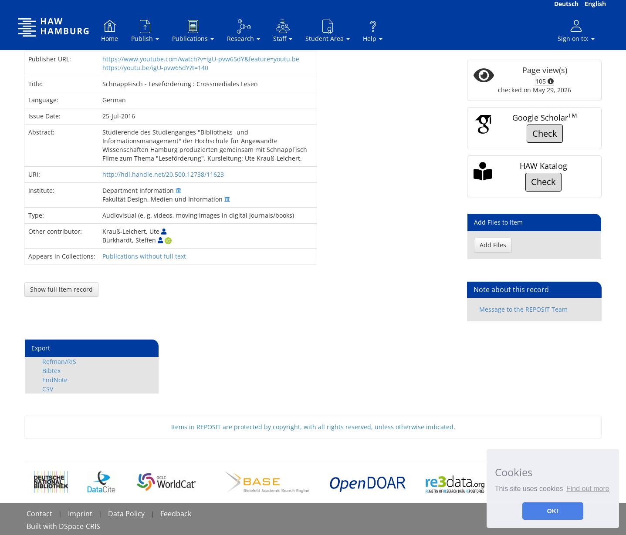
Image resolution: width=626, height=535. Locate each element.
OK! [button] (552, 511)
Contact (39, 513)
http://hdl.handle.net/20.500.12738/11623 (163, 174)
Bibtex (51, 371)
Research (243, 31)
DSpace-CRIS (79, 526)
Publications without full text (144, 256)
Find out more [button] (587, 488)
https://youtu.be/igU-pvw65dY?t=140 (155, 68)
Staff (282, 31)
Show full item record (61, 289)
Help (372, 31)
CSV (47, 389)
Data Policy (126, 513)
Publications (193, 31)
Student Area (327, 31)
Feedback (175, 513)
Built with (43, 526)
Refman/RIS (59, 361)
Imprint (80, 513)
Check (544, 133)
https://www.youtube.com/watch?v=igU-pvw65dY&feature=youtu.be (200, 59)
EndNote (55, 380)
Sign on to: (576, 31)
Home (109, 31)
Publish (145, 31)
